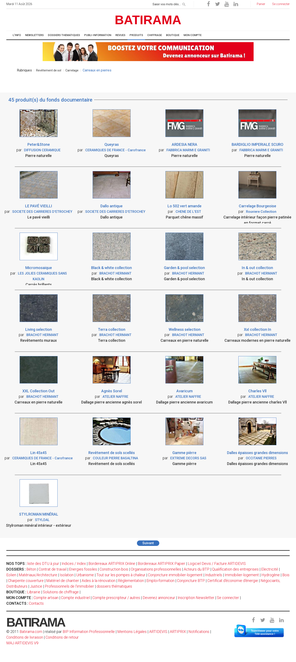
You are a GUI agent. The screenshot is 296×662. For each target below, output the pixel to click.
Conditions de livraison (24, 637)
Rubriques (24, 70)
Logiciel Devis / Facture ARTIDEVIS (217, 563)
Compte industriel (75, 597)
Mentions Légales (132, 631)
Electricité (269, 569)
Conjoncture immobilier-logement (175, 575)
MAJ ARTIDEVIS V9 (22, 643)
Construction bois (114, 569)
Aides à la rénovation (98, 580)
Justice (36, 586)
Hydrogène (270, 575)
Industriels (213, 575)
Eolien (11, 575)
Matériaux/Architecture (38, 575)
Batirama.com (31, 631)
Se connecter (228, 597)
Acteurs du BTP (196, 569)
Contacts (36, 603)
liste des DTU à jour (43, 563)
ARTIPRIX (178, 631)
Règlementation (131, 580)
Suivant (148, 543)
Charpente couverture (26, 580)
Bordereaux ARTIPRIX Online (111, 563)
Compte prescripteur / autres (116, 597)
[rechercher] (184, 3)
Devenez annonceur (159, 597)
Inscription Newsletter (196, 597)
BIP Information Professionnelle (89, 631)
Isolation (67, 575)
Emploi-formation (160, 580)
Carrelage (71, 70)
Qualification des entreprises (235, 569)
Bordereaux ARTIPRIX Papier (161, 563)
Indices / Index (74, 563)
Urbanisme (85, 575)
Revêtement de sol (48, 70)
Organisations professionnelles (156, 569)
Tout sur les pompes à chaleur (120, 575)
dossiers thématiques (114, 586)
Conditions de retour (62, 637)
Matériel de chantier (62, 580)
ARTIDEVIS (158, 631)
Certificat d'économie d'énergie (232, 580)
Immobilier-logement (242, 575)
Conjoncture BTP (191, 580)
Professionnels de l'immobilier (69, 586)
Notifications (199, 631)
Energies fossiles (83, 569)
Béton (31, 569)
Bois (285, 575)
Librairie (33, 592)
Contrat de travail (52, 569)
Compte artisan (46, 597)
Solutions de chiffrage (61, 592)
